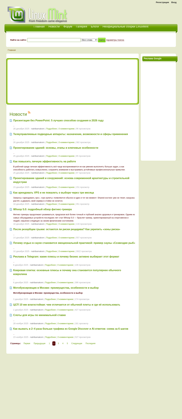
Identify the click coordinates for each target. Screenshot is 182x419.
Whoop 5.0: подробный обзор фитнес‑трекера (42, 209)
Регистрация (162, 2)
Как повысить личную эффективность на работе (44, 161)
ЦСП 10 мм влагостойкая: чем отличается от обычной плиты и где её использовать (66, 304)
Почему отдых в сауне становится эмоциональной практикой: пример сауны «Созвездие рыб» (74, 243)
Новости (54, 26)
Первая (26, 343)
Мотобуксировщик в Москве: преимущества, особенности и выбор (56, 287)
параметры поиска (115, 40)
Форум (67, 26)
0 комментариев (66, 128)
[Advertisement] (140, 13)
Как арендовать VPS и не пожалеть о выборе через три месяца (53, 192)
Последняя (90, 343)
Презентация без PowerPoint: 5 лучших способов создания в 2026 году (58, 120)
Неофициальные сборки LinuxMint (125, 26)
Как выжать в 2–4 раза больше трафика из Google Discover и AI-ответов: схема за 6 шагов (70, 328)
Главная (12, 50)
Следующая (76, 343)
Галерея (81, 26)
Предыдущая (39, 343)
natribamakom (37, 128)
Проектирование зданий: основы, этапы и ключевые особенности (55, 147)
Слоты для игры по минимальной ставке (39, 315)
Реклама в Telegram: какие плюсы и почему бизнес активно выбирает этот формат (66, 256)
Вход (174, 2)
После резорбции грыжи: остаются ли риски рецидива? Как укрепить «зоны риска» (66, 229)
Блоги (95, 26)
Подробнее (51, 128)
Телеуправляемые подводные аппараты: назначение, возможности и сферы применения (70, 134)
